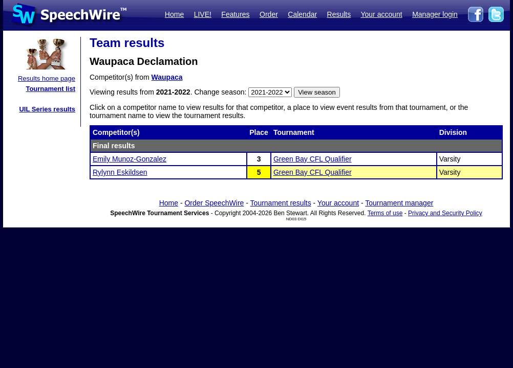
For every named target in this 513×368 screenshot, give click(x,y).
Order (269, 14)
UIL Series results (47, 109)
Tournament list (50, 89)
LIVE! (202, 14)
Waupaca (167, 77)
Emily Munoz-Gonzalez (129, 159)
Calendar (302, 14)
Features (235, 14)
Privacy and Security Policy (445, 213)
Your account (381, 14)
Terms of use (385, 213)
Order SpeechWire (214, 203)
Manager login (435, 14)
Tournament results (280, 203)
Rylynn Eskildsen (120, 172)
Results (339, 14)
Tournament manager (399, 203)
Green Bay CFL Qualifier (312, 159)
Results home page (46, 78)
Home (174, 14)
